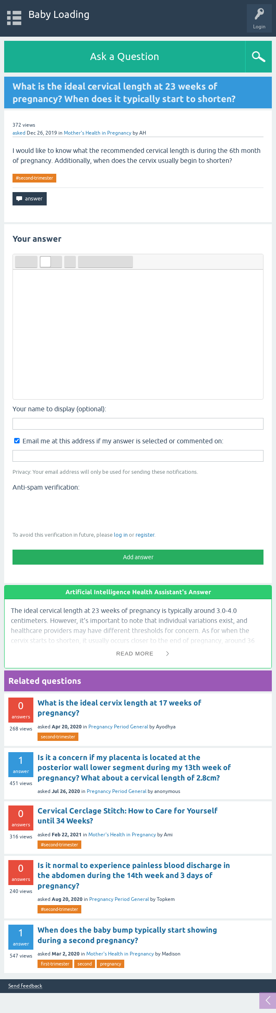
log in (121, 535)
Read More (135, 653)
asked (19, 133)
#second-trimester (34, 177)
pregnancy (110, 963)
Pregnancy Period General (118, 727)
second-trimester (58, 736)
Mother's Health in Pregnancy (97, 133)
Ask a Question (124, 56)
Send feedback (25, 986)
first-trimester (55, 963)
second (85, 963)
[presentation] (76, 510)
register (144, 535)
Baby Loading (59, 14)
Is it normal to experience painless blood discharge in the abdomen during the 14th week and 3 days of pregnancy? (134, 875)
